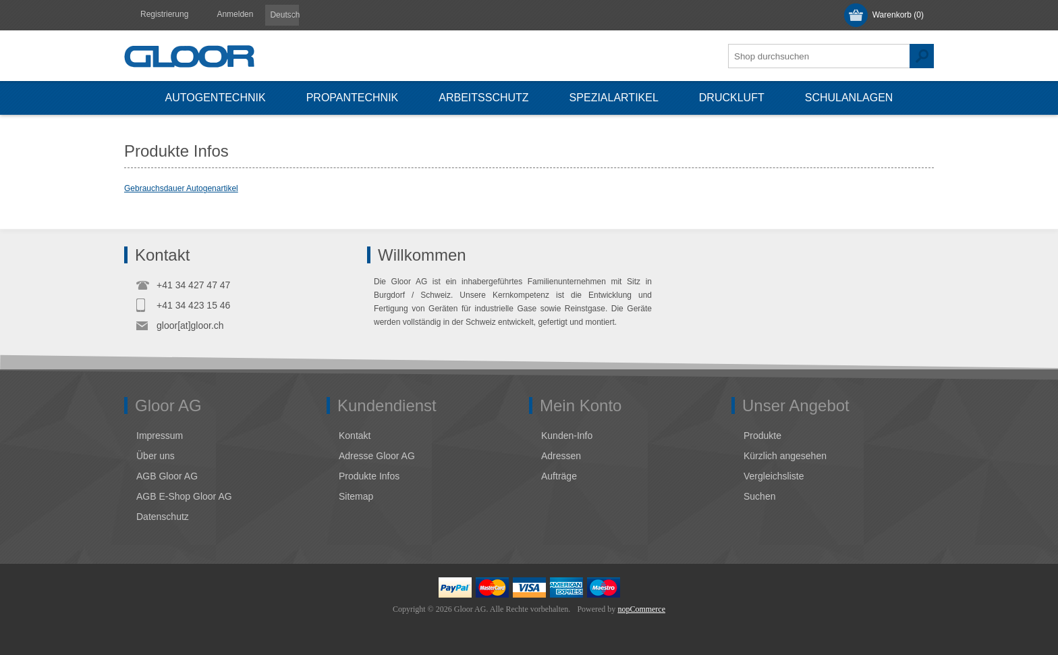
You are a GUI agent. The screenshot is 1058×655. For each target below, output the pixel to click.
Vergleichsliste (774, 476)
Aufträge (559, 476)
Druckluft (731, 97)
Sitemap (356, 496)
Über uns (155, 455)
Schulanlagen (849, 97)
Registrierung (164, 14)
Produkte (762, 435)
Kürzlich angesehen (785, 455)
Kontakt (354, 435)
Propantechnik (352, 97)
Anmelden (235, 14)
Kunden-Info (566, 435)
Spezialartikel (614, 97)
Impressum (159, 435)
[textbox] (819, 56)
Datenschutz (162, 516)
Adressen (561, 455)
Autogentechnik (215, 97)
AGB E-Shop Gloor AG (184, 496)
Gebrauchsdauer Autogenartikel (181, 188)
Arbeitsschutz (483, 97)
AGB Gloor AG (167, 476)
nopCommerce (641, 609)
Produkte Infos (369, 476)
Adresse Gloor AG (377, 455)
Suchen (922, 56)
